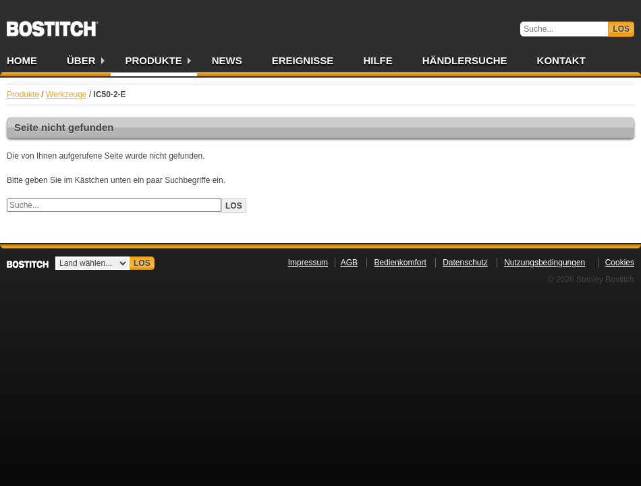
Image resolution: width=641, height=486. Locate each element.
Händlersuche (464, 60)
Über (81, 60)
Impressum (308, 262)
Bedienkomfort (400, 262)
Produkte (154, 60)
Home (22, 60)
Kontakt (561, 60)
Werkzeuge (66, 94)
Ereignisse (303, 60)
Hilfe (377, 60)
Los (621, 29)
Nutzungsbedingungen (544, 262)
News (227, 60)
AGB (349, 262)
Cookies (619, 262)
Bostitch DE (53, 24)
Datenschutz (465, 262)
